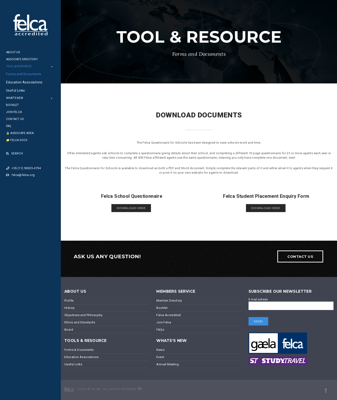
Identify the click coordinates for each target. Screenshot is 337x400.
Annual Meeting (167, 364)
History (69, 308)
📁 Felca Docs (16, 140)
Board (68, 329)
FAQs (160, 329)
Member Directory (169, 300)
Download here (131, 208)
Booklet (12, 105)
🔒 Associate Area (20, 133)
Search (14, 153)
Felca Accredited (168, 315)
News (160, 349)
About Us (13, 52)
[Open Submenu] (52, 66)
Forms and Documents (23, 74)
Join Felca (14, 112)
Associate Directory (22, 59)
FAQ (8, 126)
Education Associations (24, 82)
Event (160, 357)
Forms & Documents (79, 349)
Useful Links (15, 90)
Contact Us (15, 119)
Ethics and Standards (79, 322)
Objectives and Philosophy (83, 315)
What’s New (14, 98)
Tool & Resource (19, 66)
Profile (69, 300)
